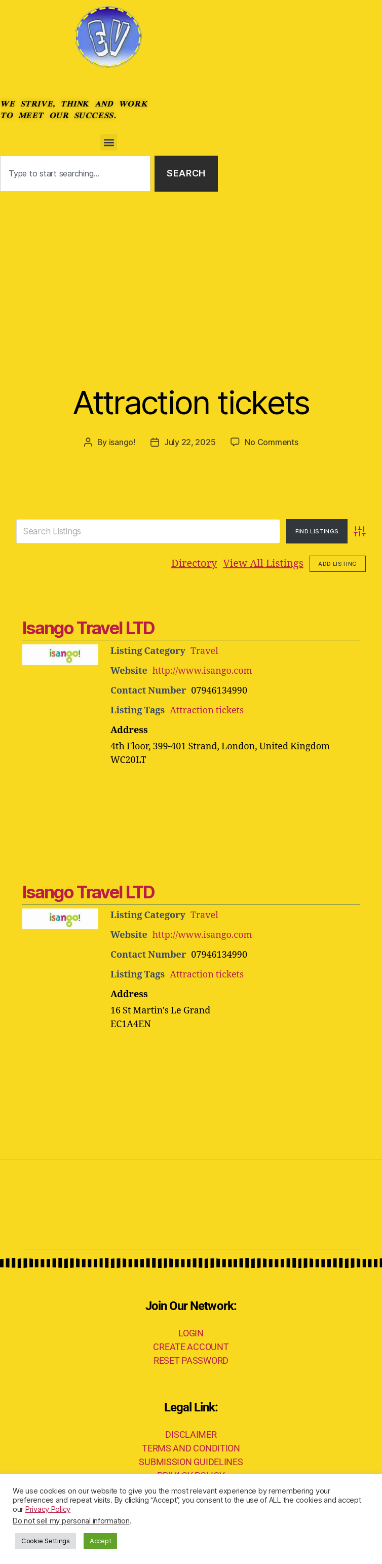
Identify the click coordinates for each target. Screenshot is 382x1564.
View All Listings (263, 563)
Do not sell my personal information (71, 1520)
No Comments (271, 442)
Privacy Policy (47, 1509)
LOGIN (191, 1333)
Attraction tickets (190, 402)
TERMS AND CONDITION (191, 1448)
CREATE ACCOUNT (190, 1346)
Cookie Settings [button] (45, 1541)
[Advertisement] (191, 268)
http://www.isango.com (202, 671)
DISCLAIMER (190, 1434)
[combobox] (75, 174)
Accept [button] (100, 1541)
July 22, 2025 (190, 442)
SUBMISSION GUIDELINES (191, 1462)
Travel (204, 651)
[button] (108, 142)
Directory (194, 563)
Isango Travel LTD (88, 627)
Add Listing (337, 563)
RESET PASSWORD (191, 1360)
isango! (122, 442)
